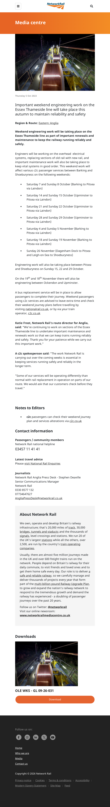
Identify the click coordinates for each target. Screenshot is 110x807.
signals (24, 536)
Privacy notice (23, 780)
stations (47, 540)
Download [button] (55, 699)
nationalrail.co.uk (36, 309)
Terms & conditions (60, 780)
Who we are (22, 753)
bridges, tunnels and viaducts (39, 531)
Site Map (55, 785)
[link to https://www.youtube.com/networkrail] (53, 737)
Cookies (40, 780)
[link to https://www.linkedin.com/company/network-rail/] (36, 737)
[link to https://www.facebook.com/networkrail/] (19, 737)
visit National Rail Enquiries (42, 463)
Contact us (21, 763)
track (71, 527)
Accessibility (82, 780)
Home (18, 748)
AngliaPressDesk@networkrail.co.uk (38, 498)
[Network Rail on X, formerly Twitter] (45, 737)
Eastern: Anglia (48, 123)
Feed (67, 785)
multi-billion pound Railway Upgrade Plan (61, 584)
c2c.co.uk (34, 313)
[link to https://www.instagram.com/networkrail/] (28, 737)
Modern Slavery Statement (30, 785)
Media (18, 758)
